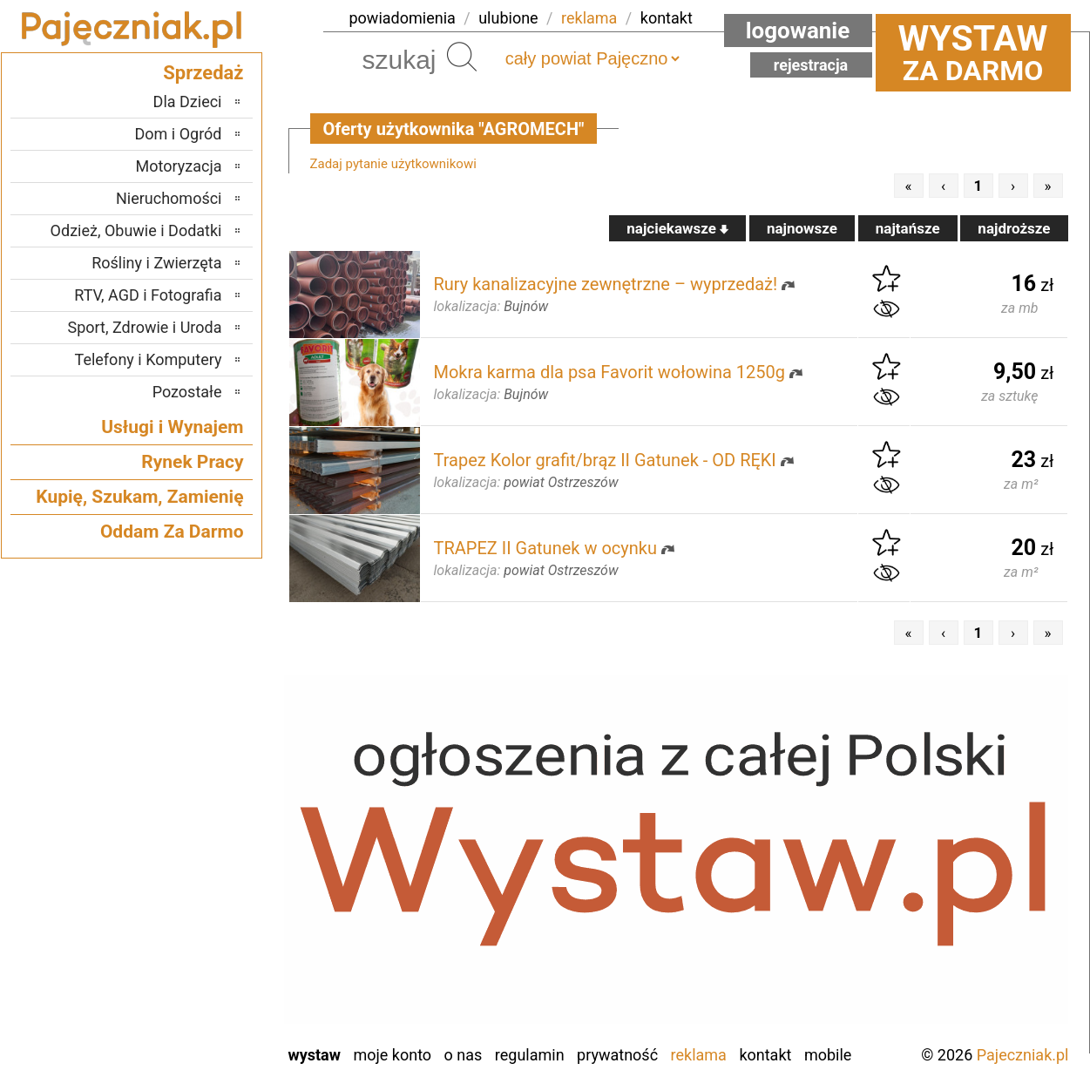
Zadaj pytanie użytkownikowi (393, 164)
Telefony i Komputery (148, 359)
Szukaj (461, 56)
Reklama (699, 1055)
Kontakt (765, 1055)
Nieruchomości (169, 198)
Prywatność (617, 1055)
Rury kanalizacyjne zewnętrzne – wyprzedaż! (606, 284)
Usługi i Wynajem (172, 427)
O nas (463, 1055)
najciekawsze (677, 228)
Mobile (827, 1055)
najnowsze (802, 228)
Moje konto (392, 1055)
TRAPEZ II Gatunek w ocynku (545, 548)
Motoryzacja (179, 166)
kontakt (666, 18)
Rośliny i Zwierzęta (156, 263)
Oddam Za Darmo (172, 531)
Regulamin (530, 1055)
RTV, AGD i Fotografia (147, 295)
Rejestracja (811, 65)
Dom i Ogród (177, 134)
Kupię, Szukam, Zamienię (139, 496)
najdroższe (1014, 228)
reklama (589, 18)
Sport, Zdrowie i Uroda (145, 327)
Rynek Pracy (192, 461)
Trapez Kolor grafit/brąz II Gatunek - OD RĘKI (605, 460)
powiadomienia (402, 18)
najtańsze (908, 228)
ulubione (508, 18)
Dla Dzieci (187, 101)
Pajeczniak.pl (1023, 1055)
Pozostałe (187, 392)
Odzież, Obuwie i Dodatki (136, 230)
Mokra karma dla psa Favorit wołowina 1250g (610, 372)
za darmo (973, 52)
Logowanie (798, 30)
